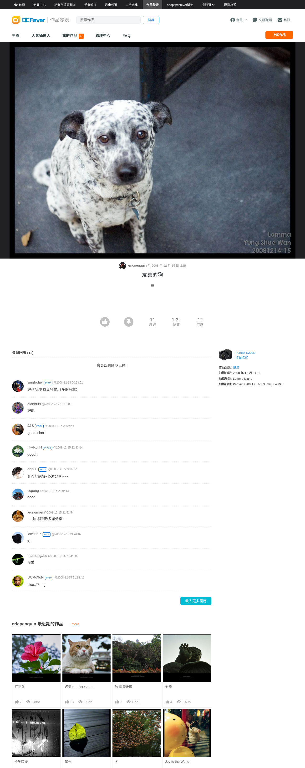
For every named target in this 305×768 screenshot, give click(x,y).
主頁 (16, 36)
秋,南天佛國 (123, 687)
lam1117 (34, 534)
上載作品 (279, 35)
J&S (30, 426)
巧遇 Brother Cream (79, 687)
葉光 (68, 762)
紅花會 (20, 687)
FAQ (126, 36)
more (75, 624)
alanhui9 (34, 404)
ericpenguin (133, 265)
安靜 (168, 687)
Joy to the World (177, 761)
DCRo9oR (35, 577)
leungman (35, 512)
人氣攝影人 (41, 36)
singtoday (35, 382)
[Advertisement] (152, 304)
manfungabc (37, 556)
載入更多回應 (196, 601)
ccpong (33, 491)
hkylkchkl (34, 447)
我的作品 (72, 36)
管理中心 (103, 36)
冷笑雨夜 (21, 762)
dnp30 (32, 469)
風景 (236, 367)
